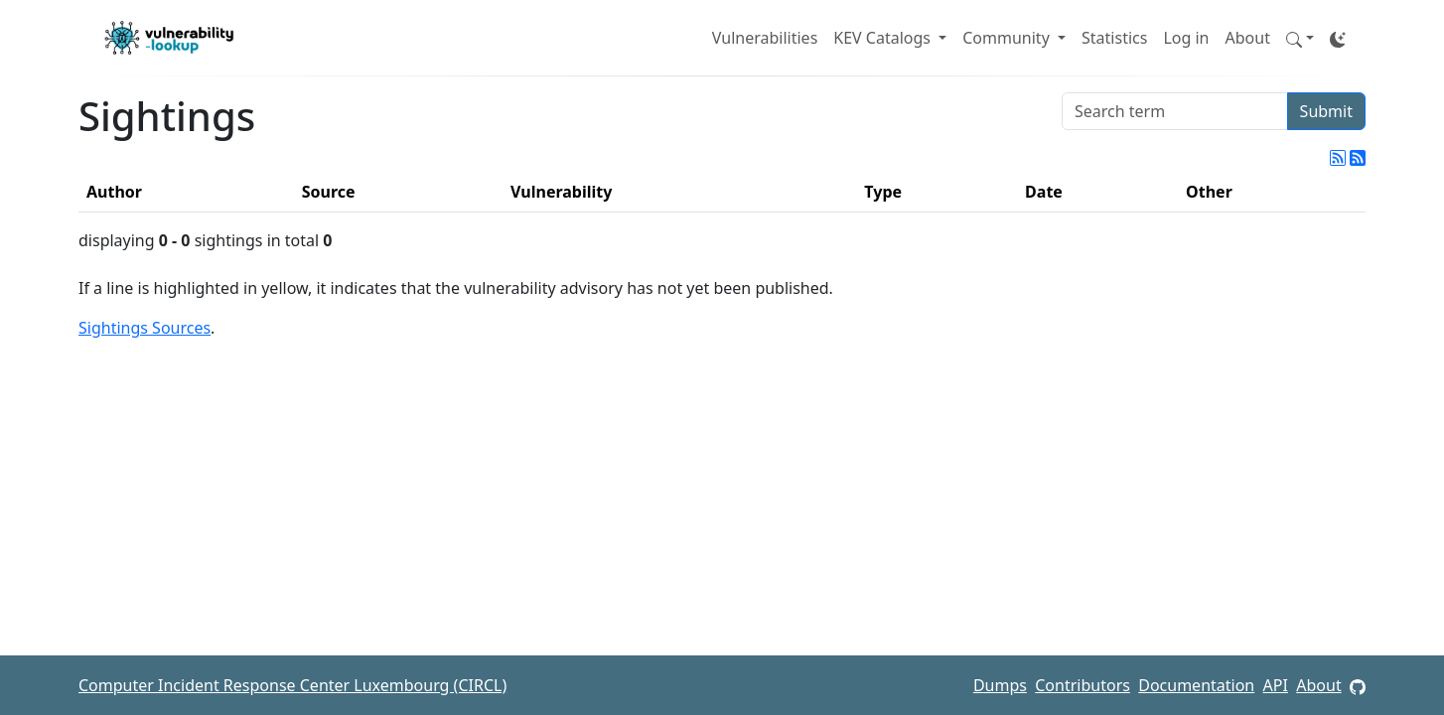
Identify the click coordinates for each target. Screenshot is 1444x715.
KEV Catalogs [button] (884, 38)
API (1275, 685)
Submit (1326, 111)
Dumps (1000, 685)
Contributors (1082, 685)
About (1248, 38)
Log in (1186, 38)
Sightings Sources (144, 328)
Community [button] (1008, 38)
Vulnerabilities (764, 38)
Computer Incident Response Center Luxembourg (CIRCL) (292, 685)
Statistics (1114, 38)
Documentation (1196, 685)
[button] (1300, 38)
